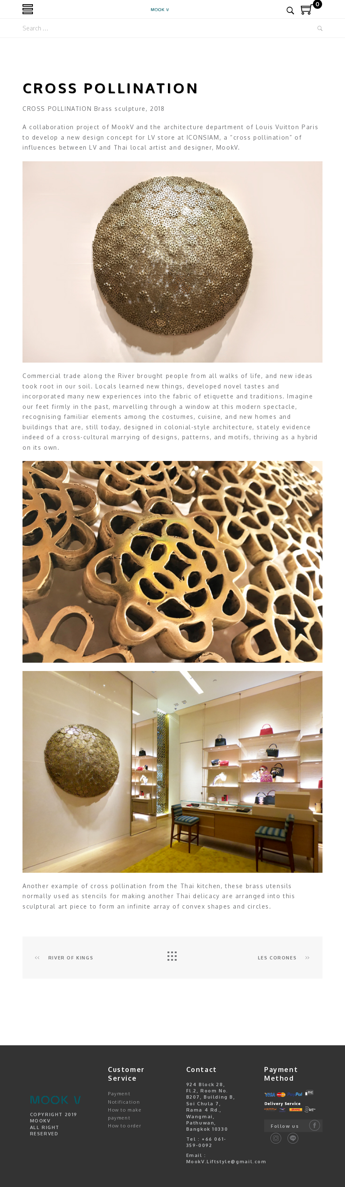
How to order (124, 1126)
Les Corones (284, 958)
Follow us (285, 1126)
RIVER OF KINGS (64, 958)
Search (320, 28)
